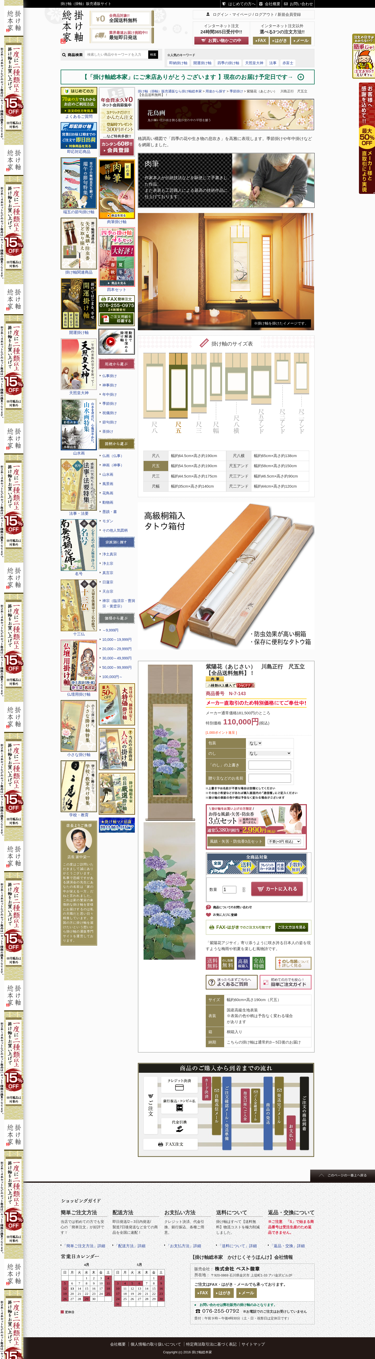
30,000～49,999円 (117, 658)
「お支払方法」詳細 (183, 1246)
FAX (262, 40)
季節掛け (109, 403)
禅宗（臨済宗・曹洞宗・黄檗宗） (118, 603)
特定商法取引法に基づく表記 (211, 1344)
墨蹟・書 (109, 512)
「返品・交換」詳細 (287, 1246)
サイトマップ (253, 1344)
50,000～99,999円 (117, 667)
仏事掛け (109, 376)
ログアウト (264, 14)
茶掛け (107, 431)
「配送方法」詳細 (129, 1246)
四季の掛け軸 (228, 63)
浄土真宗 (109, 554)
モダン (107, 521)
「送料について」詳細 (237, 1246)
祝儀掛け (109, 413)
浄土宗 (107, 563)
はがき (281, 40)
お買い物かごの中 (224, 40)
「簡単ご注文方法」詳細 (83, 1246)
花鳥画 (107, 493)
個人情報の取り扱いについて (156, 1344)
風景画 (107, 484)
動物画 (107, 502)
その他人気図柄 (115, 530)
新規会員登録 (289, 14)
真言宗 (107, 573)
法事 (273, 63)
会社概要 (272, 4)
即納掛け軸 (178, 63)
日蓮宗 (107, 582)
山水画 (107, 474)
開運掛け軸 (202, 63)
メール (302, 40)
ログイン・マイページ (232, 14)
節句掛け (109, 422)
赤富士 (287, 63)
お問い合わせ (301, 4)
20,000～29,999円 (117, 649)
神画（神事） (113, 465)
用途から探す (216, 91)
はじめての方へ (242, 4)
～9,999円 (110, 630)
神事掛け (109, 385)
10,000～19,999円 (117, 639)
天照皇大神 (254, 63)
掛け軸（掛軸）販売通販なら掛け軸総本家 (170, 91)
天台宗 (107, 591)
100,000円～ (112, 677)
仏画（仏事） (113, 456)
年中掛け (109, 394)
